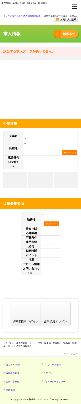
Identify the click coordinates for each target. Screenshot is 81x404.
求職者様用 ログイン (25, 321)
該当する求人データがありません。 (29, 51)
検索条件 (64, 34)
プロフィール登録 (52, 364)
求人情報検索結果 (32, 16)
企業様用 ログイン (55, 321)
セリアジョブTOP (11, 16)
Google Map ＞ (69, 152)
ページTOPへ (71, 354)
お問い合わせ (12, 381)
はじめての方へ (13, 364)
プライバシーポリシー (54, 381)
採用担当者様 (12, 373)
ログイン (64, 6)
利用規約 (10, 390)
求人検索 (54, 6)
